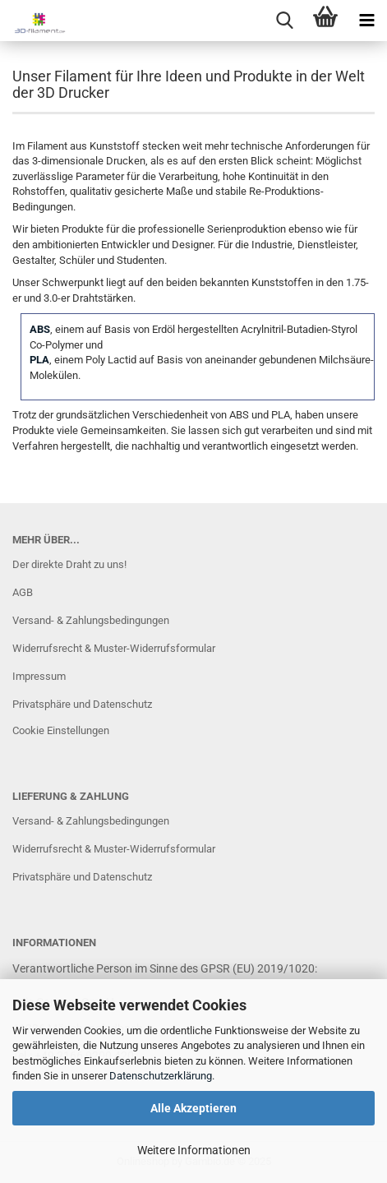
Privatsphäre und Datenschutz (82, 704)
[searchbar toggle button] (284, 20)
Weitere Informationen (194, 1150)
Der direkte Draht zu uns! (69, 564)
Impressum (39, 676)
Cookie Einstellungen (60, 730)
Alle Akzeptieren (193, 1108)
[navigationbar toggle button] (366, 20)
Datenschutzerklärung (160, 1076)
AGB (22, 592)
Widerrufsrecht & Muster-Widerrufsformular (113, 648)
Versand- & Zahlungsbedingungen (90, 620)
